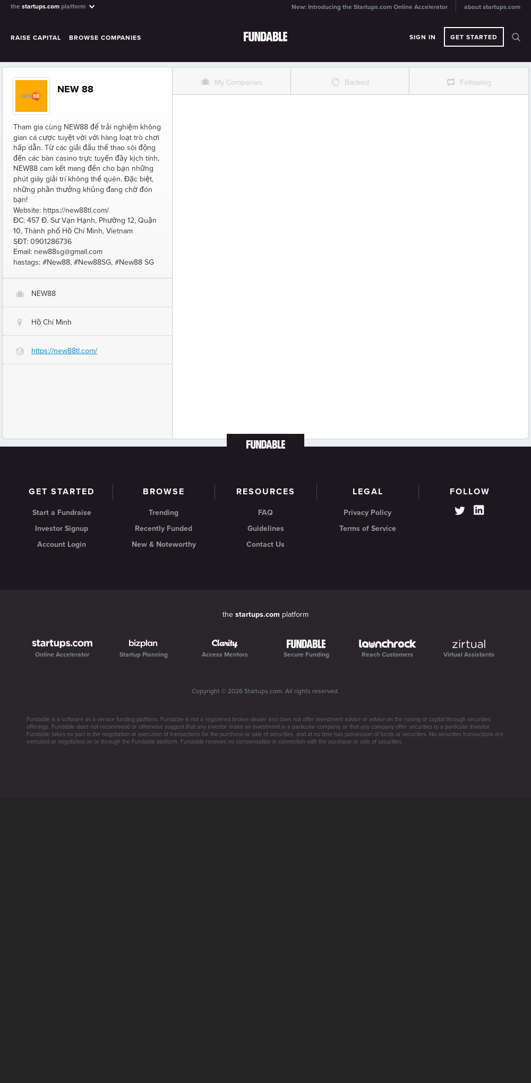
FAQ (265, 512)
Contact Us (265, 544)
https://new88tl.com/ (64, 350)
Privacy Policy (367, 512)
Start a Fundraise (61, 512)
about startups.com (492, 7)
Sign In (422, 37)
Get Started (474, 37)
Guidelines (265, 528)
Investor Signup (61, 528)
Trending (163, 512)
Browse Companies (105, 37)
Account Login (61, 544)
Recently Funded (163, 528)
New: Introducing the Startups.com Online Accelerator (370, 7)
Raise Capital (36, 37)
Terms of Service (367, 528)
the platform (53, 6)
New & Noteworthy (164, 544)
